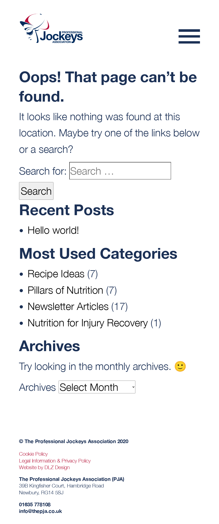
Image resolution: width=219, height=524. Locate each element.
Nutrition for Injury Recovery (88, 322)
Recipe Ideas (56, 273)
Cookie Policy (33, 454)
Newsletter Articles (68, 306)
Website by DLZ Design (44, 467)
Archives (37, 387)
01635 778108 (34, 504)
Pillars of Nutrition (65, 290)
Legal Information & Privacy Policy (55, 461)
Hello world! (53, 230)
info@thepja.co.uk (40, 511)
